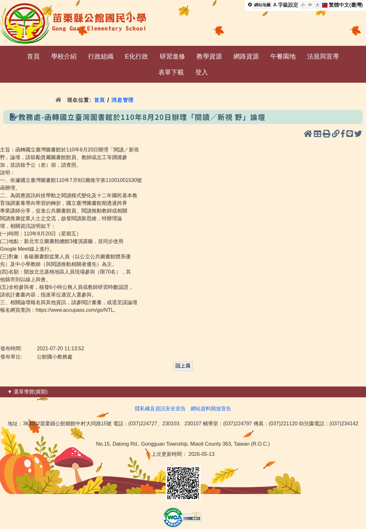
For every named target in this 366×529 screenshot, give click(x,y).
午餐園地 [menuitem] (283, 56)
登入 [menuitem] (201, 72)
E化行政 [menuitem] (136, 56)
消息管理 (122, 100)
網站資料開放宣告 (210, 408)
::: (4, 391)
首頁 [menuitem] (33, 56)
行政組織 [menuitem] (101, 56)
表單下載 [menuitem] (171, 72)
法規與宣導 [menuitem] (323, 56)
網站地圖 (262, 5)
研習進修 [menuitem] (172, 56)
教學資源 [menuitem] (209, 56)
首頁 (99, 100)
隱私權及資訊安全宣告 (160, 408)
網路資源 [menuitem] (246, 56)
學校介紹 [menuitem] (64, 56)
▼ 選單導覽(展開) (27, 391)
